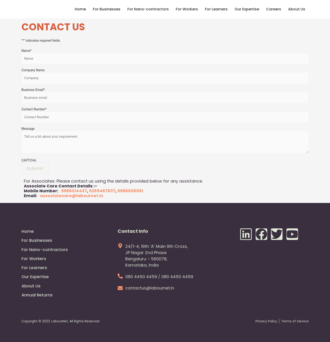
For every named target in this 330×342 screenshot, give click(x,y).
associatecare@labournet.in (71, 196)
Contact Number (34, 110)
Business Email (33, 90)
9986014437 (74, 192)
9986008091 (130, 192)
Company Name (33, 70)
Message (28, 129)
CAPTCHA (29, 161)
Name (26, 51)
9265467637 (102, 192)
